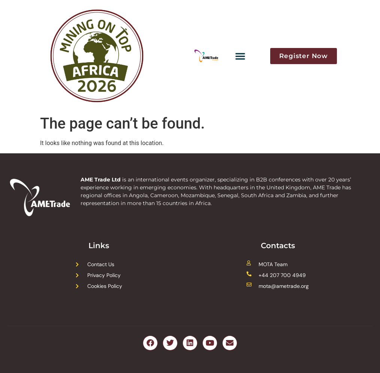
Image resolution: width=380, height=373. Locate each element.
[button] (240, 56)
